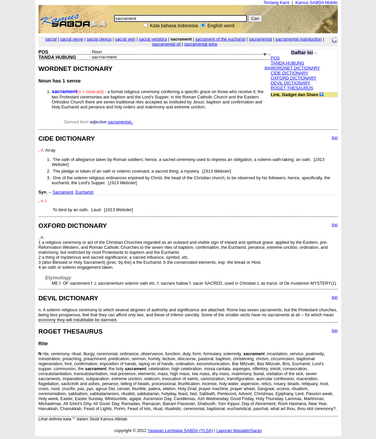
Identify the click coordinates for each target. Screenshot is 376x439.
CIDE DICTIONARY (290, 73)
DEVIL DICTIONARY (291, 82)
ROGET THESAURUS (292, 87)
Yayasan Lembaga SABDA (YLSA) (180, 430)
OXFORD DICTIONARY (293, 77)
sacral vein (125, 39)
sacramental (260, 39)
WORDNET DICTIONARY (295, 68)
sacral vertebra (153, 39)
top (268, 67)
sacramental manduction (299, 39)
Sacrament (63, 192)
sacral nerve (71, 39)
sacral (51, 39)
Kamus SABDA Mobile (316, 2)
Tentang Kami (276, 2)
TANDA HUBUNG (288, 63)
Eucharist (84, 192)
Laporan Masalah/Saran (239, 430)
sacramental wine (200, 44)
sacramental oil (166, 44)
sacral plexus (99, 39)
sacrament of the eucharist (220, 39)
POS (275, 58)
